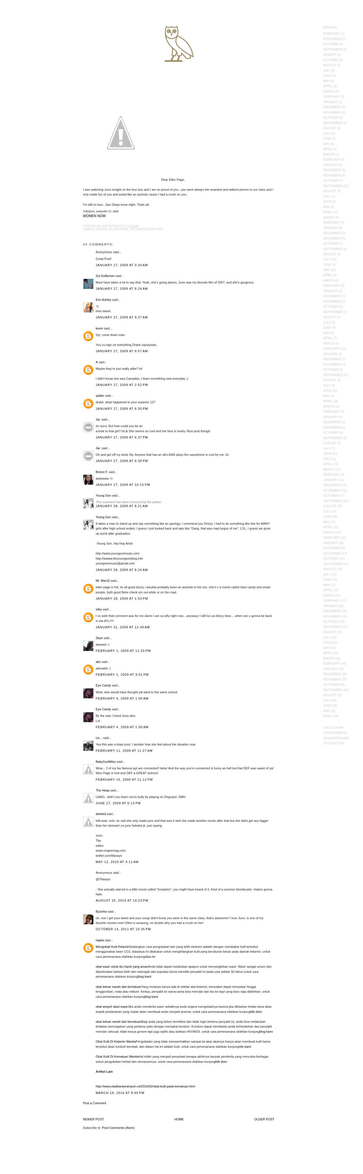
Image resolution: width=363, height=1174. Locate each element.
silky (99, 609)
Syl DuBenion (105, 276)
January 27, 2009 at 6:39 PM (122, 461)
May (326, 81)
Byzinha (101, 911)
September (333, 49)
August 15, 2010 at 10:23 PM (122, 900)
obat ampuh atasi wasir (112, 1006)
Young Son (103, 495)
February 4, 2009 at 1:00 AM (122, 698)
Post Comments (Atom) (118, 1127)
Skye (99, 638)
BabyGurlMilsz (106, 761)
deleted (101, 814)
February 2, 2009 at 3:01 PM (122, 674)
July (327, 70)
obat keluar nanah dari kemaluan (118, 986)
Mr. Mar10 (103, 580)
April (327, 86)
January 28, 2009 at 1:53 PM (122, 598)
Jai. (98, 419)
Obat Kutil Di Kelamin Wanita (116, 1041)
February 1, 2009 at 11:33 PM (123, 650)
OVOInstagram (336, 738)
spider (100, 395)
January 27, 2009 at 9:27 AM (122, 317)
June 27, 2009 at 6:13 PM (118, 803)
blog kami (144, 976)
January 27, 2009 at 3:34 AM (122, 265)
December (332, 107)
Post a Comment (94, 1103)
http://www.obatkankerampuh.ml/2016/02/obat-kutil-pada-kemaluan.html (145, 1086)
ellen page (118, 229)
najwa (100, 940)
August (329, 54)
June (327, 75)
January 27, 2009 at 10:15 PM (123, 484)
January (330, 102)
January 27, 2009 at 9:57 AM (122, 351)
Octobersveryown (146, 229)
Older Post (264, 1119)
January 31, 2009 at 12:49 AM (123, 627)
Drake (101, 229)
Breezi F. (102, 472)
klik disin (256, 1011)
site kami (245, 1046)
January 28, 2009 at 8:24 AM (122, 570)
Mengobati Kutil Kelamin (113, 946)
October (331, 44)
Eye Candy (103, 685)
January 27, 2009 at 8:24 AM (122, 288)
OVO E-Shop (333, 727)
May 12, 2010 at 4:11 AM (117, 862)
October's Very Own (25, 37)
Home (179, 1119)
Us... (99, 738)
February (331, 33)
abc (98, 661)
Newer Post (93, 1119)
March (329, 91)
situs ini (150, 956)
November (332, 39)
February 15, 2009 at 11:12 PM (124, 779)
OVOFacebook (335, 732)
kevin (99, 328)
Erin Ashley (103, 299)
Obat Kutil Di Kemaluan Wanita (117, 1056)
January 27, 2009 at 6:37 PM (122, 437)
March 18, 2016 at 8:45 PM (120, 1093)
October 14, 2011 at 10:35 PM (123, 929)
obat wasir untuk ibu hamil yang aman (122, 966)
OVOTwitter (333, 743)
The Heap (102, 790)
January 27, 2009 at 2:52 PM (122, 385)
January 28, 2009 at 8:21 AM (122, 506)
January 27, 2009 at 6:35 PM (122, 408)
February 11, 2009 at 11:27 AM (124, 750)
